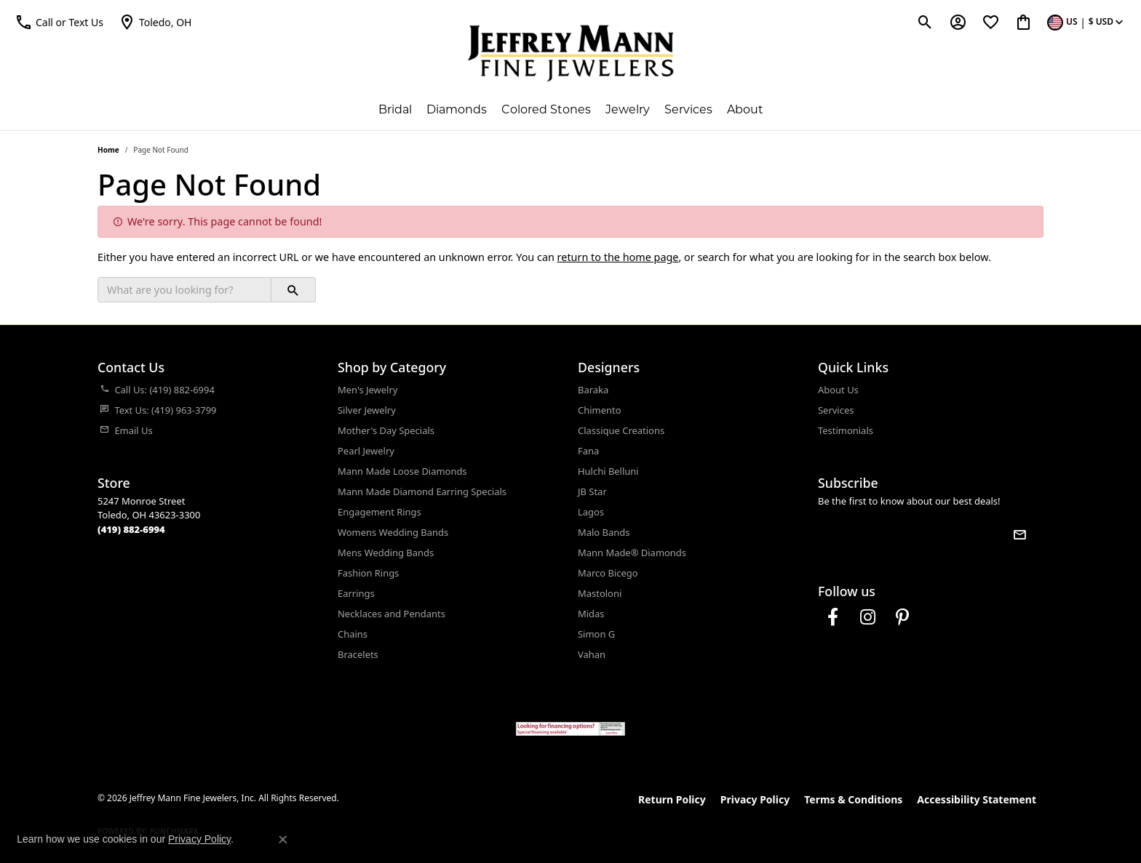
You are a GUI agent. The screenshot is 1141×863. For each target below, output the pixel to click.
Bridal (395, 109)
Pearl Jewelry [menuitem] (366, 450)
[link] (155, 21)
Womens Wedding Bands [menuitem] (393, 532)
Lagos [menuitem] (591, 511)
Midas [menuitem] (591, 613)
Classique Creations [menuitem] (621, 430)
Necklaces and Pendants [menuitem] (391, 613)
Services (688, 109)
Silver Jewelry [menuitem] (367, 410)
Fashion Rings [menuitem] (368, 572)
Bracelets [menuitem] (358, 654)
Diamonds (456, 109)
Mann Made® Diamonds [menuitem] (632, 552)
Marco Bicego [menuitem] (608, 572)
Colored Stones (546, 109)
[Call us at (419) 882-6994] (131, 529)
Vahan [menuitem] (591, 654)
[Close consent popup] (283, 839)
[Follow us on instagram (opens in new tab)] (867, 617)
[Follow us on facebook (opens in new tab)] (832, 617)
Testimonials (845, 430)
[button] (59, 21)
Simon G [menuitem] (596, 634)
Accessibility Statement (976, 799)
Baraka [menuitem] (593, 389)
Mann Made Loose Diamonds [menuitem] (402, 471)
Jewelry (627, 109)
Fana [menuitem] (588, 450)
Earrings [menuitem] (356, 593)
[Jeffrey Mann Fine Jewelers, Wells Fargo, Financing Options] (570, 729)
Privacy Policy (755, 799)
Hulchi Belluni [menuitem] (608, 471)
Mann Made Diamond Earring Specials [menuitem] (422, 491)
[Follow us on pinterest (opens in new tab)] (902, 617)
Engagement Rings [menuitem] (379, 511)
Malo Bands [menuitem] (603, 532)
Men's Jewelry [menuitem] (367, 389)
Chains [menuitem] (352, 634)
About (745, 109)
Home (108, 150)
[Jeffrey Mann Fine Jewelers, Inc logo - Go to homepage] (571, 53)
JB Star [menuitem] (592, 491)
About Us (838, 389)
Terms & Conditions (853, 799)
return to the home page (618, 257)
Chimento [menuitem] (599, 410)
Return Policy (672, 799)
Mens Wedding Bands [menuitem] (386, 552)
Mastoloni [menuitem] (599, 593)
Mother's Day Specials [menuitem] (386, 430)
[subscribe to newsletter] (1019, 534)
